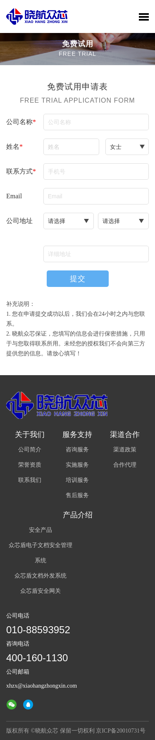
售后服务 (77, 495)
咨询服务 (77, 449)
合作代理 (124, 465)
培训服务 (77, 480)
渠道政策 (124, 449)
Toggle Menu (144, 17)
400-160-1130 (37, 657)
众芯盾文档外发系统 (40, 576)
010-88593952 (38, 629)
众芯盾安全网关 (40, 591)
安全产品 (40, 530)
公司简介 (29, 449)
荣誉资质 (29, 465)
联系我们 (29, 480)
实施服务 (77, 465)
